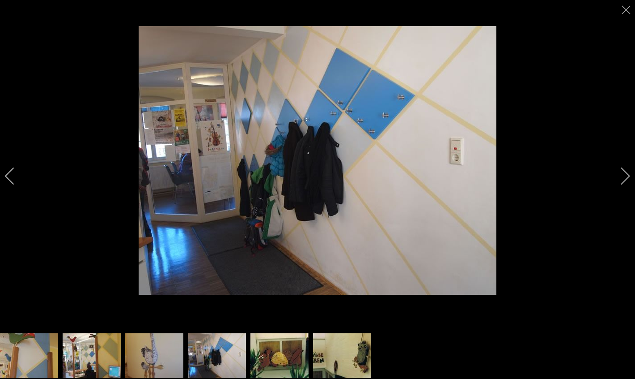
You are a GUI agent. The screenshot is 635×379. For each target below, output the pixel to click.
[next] (619, 176)
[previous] (15, 176)
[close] (627, 9)
